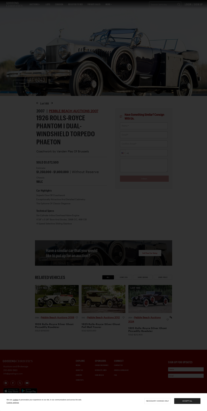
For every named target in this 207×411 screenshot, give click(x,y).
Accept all (187, 401)
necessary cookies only (157, 401)
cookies (15, 400)
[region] (103, 402)
